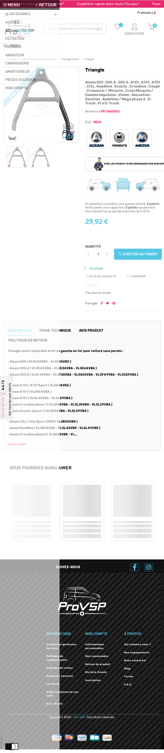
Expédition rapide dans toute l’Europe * (120, 4)
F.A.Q (127, 688)
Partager (102, 307)
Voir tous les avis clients (10, 399)
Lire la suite (17, 448)
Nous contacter (135, 664)
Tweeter (107, 307)
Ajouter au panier (138, 258)
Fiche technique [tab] (55, 334)
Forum (128, 680)
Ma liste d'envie (96, 675)
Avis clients (54, 707)
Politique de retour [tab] (27, 344)
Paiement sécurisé (59, 679)
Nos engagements (136, 656)
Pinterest (113, 307)
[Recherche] (75, 29)
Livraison (52, 687)
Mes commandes (96, 659)
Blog (127, 672)
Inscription (93, 683)
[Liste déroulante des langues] (148, 13)
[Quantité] (98, 257)
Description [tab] (19, 334)
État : (89, 126)
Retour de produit (97, 667)
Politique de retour (59, 671)
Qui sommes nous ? (137, 647)
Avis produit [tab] (91, 334)
